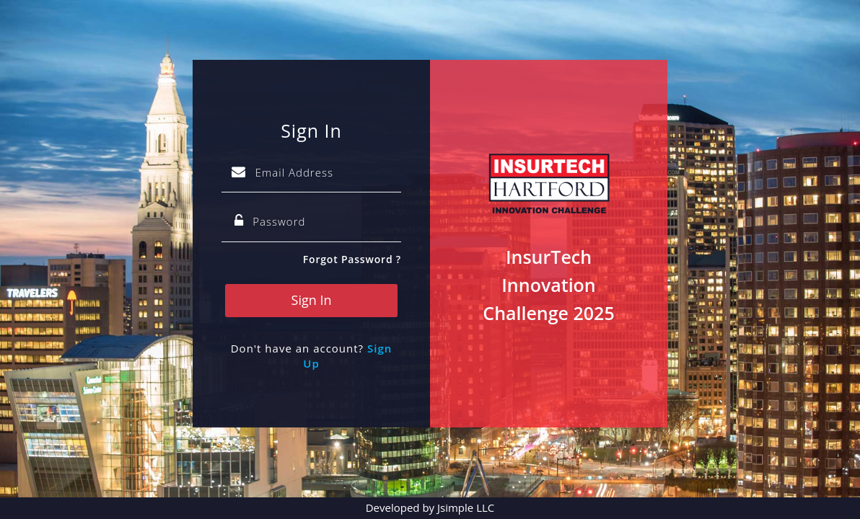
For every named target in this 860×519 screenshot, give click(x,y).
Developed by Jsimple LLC (430, 507)
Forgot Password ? (352, 259)
